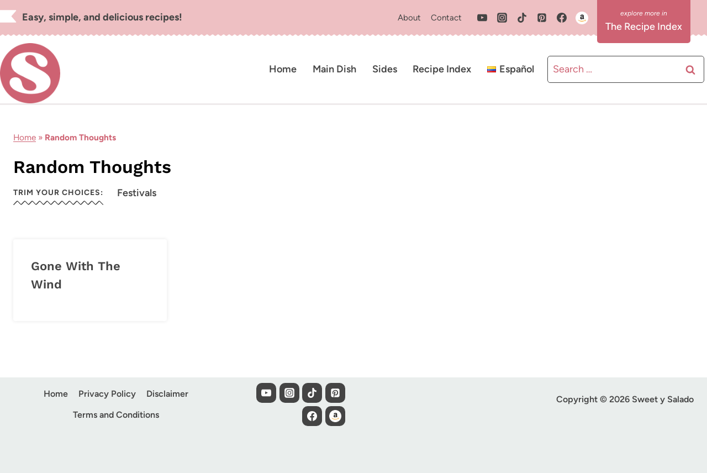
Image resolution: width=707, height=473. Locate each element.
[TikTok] (522, 18)
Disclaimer (167, 393)
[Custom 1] (582, 18)
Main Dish (334, 69)
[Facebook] (562, 18)
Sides (384, 69)
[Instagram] (502, 18)
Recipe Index (442, 69)
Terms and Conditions (116, 414)
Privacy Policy (107, 393)
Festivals (136, 193)
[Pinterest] (542, 18)
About (409, 18)
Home (283, 69)
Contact (446, 18)
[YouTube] (482, 18)
